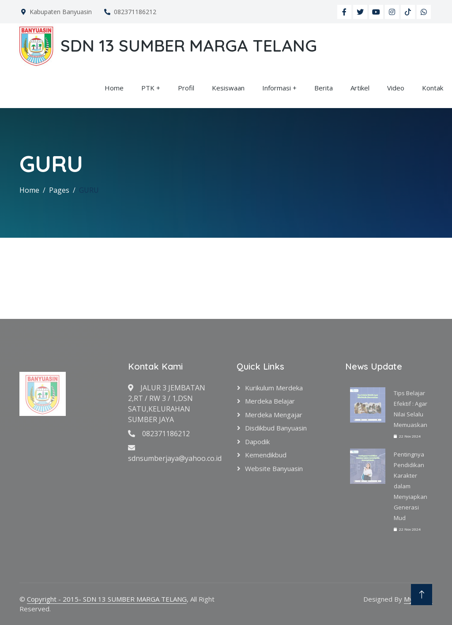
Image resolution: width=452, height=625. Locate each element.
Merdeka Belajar (270, 401)
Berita (323, 87)
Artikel (359, 87)
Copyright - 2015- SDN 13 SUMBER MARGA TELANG (107, 599)
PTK (147, 87)
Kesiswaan (228, 87)
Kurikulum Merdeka (274, 387)
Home (114, 87)
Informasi (276, 87)
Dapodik (257, 441)
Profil (186, 87)
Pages (59, 190)
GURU (89, 190)
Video (395, 87)
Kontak (432, 87)
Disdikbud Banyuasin (276, 427)
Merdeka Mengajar (273, 414)
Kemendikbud (265, 454)
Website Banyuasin (274, 468)
